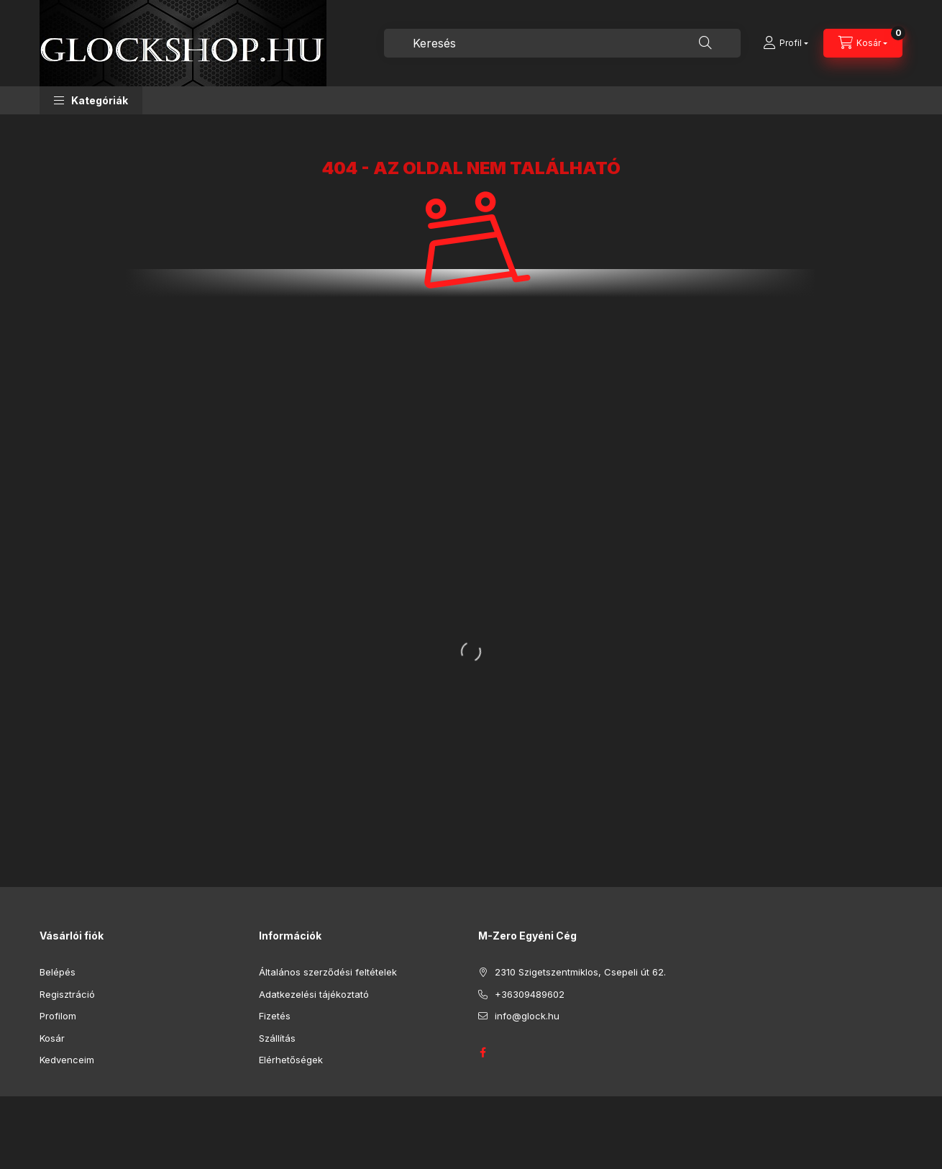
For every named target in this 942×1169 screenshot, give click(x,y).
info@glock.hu (527, 1016)
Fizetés (275, 1016)
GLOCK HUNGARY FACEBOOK (482, 1052)
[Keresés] (705, 43)
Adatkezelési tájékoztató (314, 994)
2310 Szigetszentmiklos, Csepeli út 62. (580, 972)
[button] (91, 100)
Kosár (52, 1038)
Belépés (58, 972)
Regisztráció (67, 994)
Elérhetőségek (291, 1059)
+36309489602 (529, 994)
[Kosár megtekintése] (862, 43)
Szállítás (277, 1038)
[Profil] (785, 43)
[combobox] (562, 43)
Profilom (58, 1016)
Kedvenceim (67, 1059)
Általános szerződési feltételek (328, 972)
